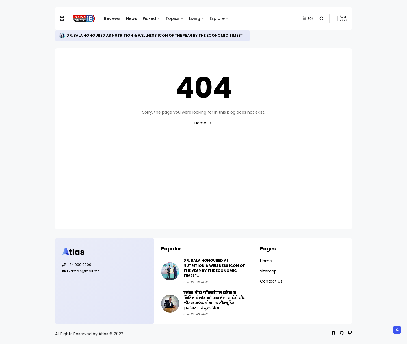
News (131, 18)
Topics (172, 18)
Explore (217, 18)
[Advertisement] (203, 182)
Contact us (271, 281)
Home (200, 123)
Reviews (112, 18)
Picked (149, 18)
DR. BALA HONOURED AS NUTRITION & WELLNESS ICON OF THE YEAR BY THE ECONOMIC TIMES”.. (155, 35)
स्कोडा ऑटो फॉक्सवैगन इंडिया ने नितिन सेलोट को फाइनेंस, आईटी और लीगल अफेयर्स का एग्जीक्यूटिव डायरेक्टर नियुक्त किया (214, 300)
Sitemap (268, 271)
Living (194, 18)
